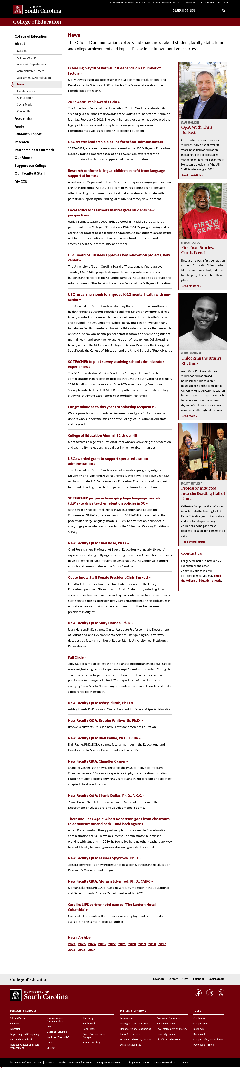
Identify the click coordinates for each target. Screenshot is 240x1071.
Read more (188, 416)
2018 (152, 944)
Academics (23, 119)
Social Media (25, 105)
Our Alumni (24, 158)
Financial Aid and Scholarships (135, 1029)
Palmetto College (92, 1043)
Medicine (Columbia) (57, 1032)
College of (37, 22)
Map (200, 3)
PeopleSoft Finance (203, 1045)
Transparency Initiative (108, 1063)
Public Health (90, 1024)
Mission (22, 51)
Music (50, 1043)
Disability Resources (130, 1045)
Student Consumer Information (75, 1063)
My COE (21, 182)
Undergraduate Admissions (134, 1024)
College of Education (31, 37)
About (20, 44)
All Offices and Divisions (169, 1040)
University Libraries (166, 1034)
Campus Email (200, 1024)
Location (158, 979)
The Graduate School (21, 1040)
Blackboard (199, 1034)
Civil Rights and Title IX (137, 1063)
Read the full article (193, 542)
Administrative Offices (30, 71)
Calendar (190, 3)
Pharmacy (88, 1018)
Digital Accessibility (164, 1063)
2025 (82, 944)
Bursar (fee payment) (131, 1034)
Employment (127, 1018)
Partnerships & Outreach (34, 150)
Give (226, 3)
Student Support (28, 134)
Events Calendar (26, 91)
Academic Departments (31, 64)
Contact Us (23, 111)
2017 (162, 944)
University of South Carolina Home (37, 10)
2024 (92, 944)
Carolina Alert (200, 1018)
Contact (173, 979)
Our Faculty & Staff (30, 174)
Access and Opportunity (169, 1018)
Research (22, 142)
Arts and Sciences (19, 1018)
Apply (219, 3)
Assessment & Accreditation (34, 78)
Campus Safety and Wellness (208, 1040)
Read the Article (191, 175)
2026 (72, 944)
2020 (132, 944)
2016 (72, 950)
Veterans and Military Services (135, 1040)
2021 (122, 944)
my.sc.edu (198, 1029)
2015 (82, 950)
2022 (112, 944)
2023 (102, 944)
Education (15, 1029)
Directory (209, 3)
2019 (142, 944)
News (20, 84)
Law (49, 1027)
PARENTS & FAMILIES (171, 3)
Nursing (50, 1048)
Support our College (31, 166)
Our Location (25, 98)
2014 (92, 950)
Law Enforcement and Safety (172, 1029)
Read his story (190, 286)
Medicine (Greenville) (58, 1037)
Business (14, 1024)
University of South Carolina (26, 1063)
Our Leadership (26, 58)
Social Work (89, 1029)
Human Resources (166, 1024)
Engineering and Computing (24, 1034)
